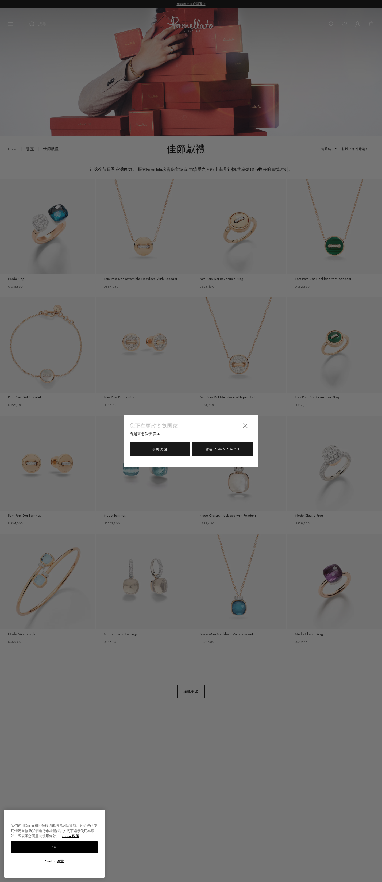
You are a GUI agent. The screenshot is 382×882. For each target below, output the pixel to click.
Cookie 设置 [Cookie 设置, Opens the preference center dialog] (54, 861)
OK (54, 847)
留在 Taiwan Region (222, 449)
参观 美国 (159, 449)
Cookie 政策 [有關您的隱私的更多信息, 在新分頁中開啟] (70, 836)
